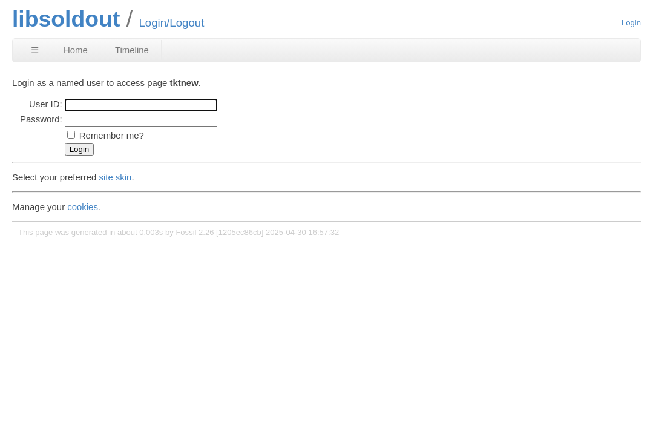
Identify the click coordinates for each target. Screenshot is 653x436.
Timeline (132, 50)
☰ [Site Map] (35, 50)
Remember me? (111, 135)
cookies (82, 207)
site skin (115, 177)
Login (631, 22)
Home (76, 50)
